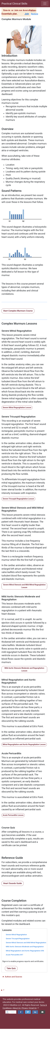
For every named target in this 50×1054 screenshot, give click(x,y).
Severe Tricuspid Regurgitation (18, 938)
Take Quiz (11, 968)
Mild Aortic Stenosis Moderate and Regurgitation (25, 946)
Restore (34, 14)
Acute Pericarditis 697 (14, 955)
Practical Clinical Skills (14, 3)
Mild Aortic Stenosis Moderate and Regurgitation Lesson (24, 669)
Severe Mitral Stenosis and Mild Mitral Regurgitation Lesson (24, 586)
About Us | (17, 1008)
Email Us (32, 1008)
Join (27, 14)
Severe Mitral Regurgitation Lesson (17, 407)
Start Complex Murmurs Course (18, 311)
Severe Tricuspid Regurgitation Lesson (18, 499)
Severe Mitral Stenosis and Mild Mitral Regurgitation (26, 942)
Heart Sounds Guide (12, 883)
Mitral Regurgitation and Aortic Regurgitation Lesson (24, 744)
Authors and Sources (13, 977)
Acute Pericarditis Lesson (13, 815)
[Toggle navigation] (44, 3)
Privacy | (25, 1008)
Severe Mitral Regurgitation (16, 934)
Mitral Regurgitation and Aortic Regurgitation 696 (25, 951)
